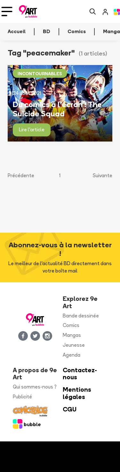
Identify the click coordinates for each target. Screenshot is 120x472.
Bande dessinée (81, 316)
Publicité (22, 397)
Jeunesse (74, 345)
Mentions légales (77, 393)
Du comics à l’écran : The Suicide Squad (57, 108)
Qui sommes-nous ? (35, 387)
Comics (71, 325)
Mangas (72, 335)
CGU (69, 409)
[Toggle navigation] (7, 11)
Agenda (71, 355)
